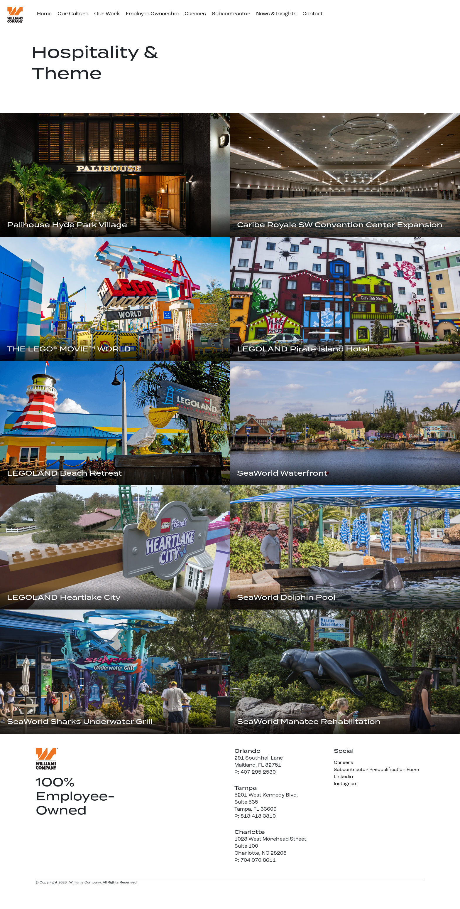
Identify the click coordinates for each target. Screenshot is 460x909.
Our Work (107, 14)
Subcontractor (231, 14)
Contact (312, 14)
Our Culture (73, 14)
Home (44, 14)
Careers (195, 14)
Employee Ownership (152, 14)
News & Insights (276, 14)
